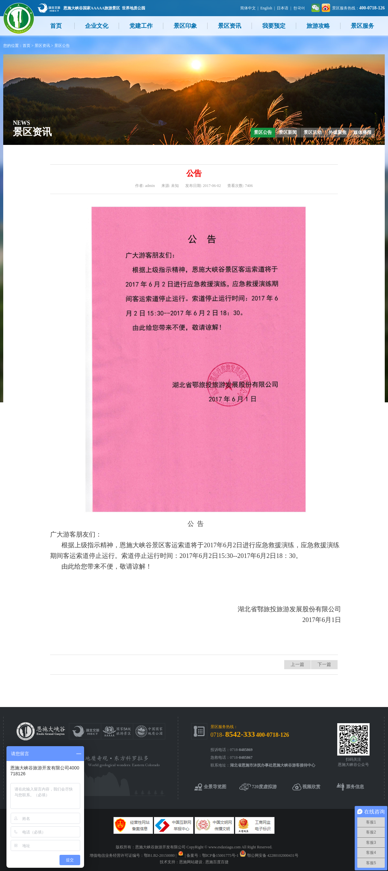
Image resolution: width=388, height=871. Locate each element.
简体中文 (248, 8)
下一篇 (324, 664)
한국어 (299, 8)
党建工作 (141, 26)
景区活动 (313, 132)
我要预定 (274, 26)
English (266, 8)
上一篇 (297, 664)
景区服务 (362, 26)
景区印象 (185, 26)
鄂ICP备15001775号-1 (220, 855)
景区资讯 (229, 26)
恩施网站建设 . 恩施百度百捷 (204, 862)
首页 (56, 26)
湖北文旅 (49, 8)
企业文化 (96, 26)
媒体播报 (362, 132)
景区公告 (62, 45)
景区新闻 (288, 132)
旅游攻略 (318, 26)
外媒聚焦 (338, 132)
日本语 (282, 8)
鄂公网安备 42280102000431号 (272, 855)
